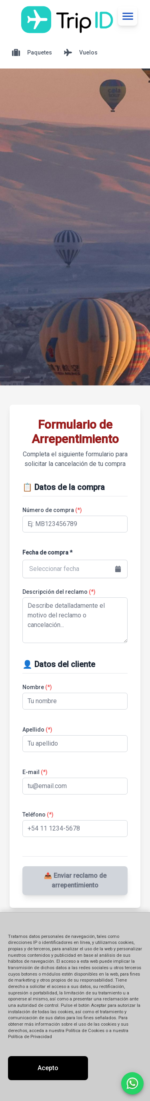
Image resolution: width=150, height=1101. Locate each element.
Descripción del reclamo (59, 592)
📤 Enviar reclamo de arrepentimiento (75, 880)
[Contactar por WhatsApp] (132, 1083)
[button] (75, 569)
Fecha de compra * (47, 552)
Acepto (48, 1068)
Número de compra (52, 510)
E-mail (35, 772)
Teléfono (38, 814)
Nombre (37, 687)
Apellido (37, 729)
